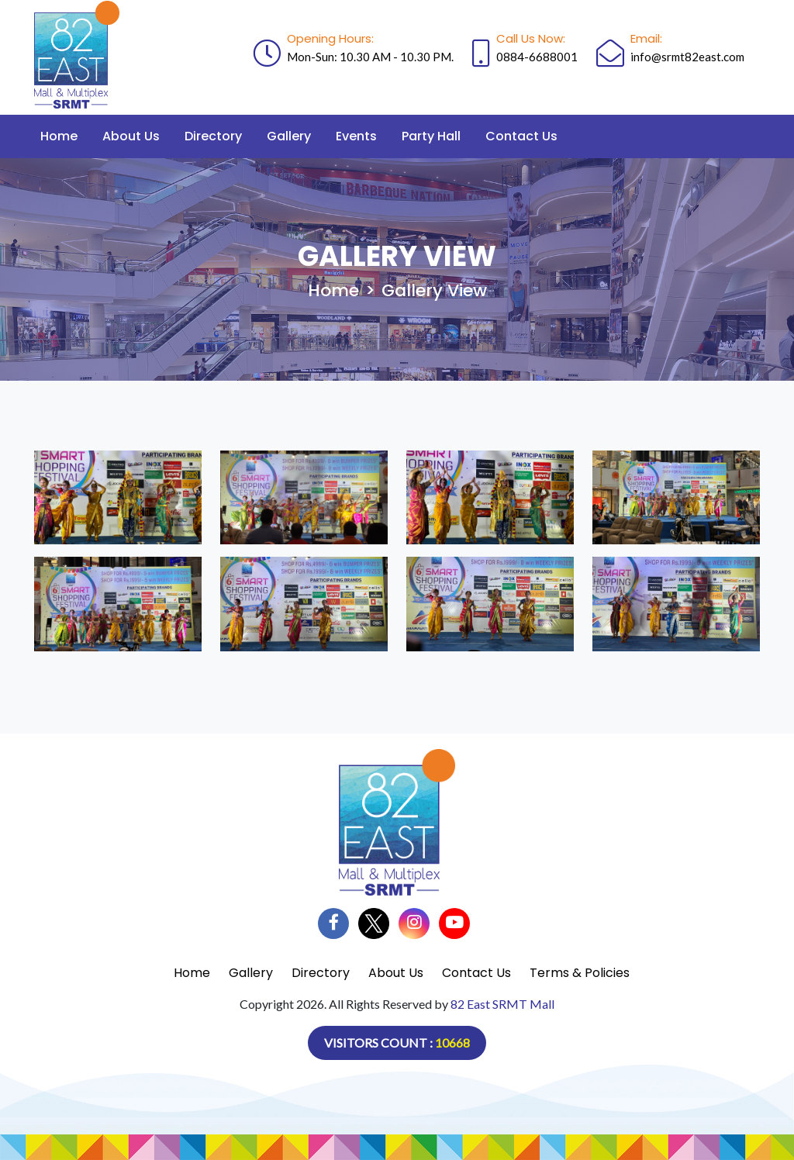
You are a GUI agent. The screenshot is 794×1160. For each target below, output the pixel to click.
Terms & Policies (580, 973)
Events (356, 136)
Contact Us (521, 136)
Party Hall (431, 136)
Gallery (289, 136)
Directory (213, 136)
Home (59, 136)
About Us (131, 136)
